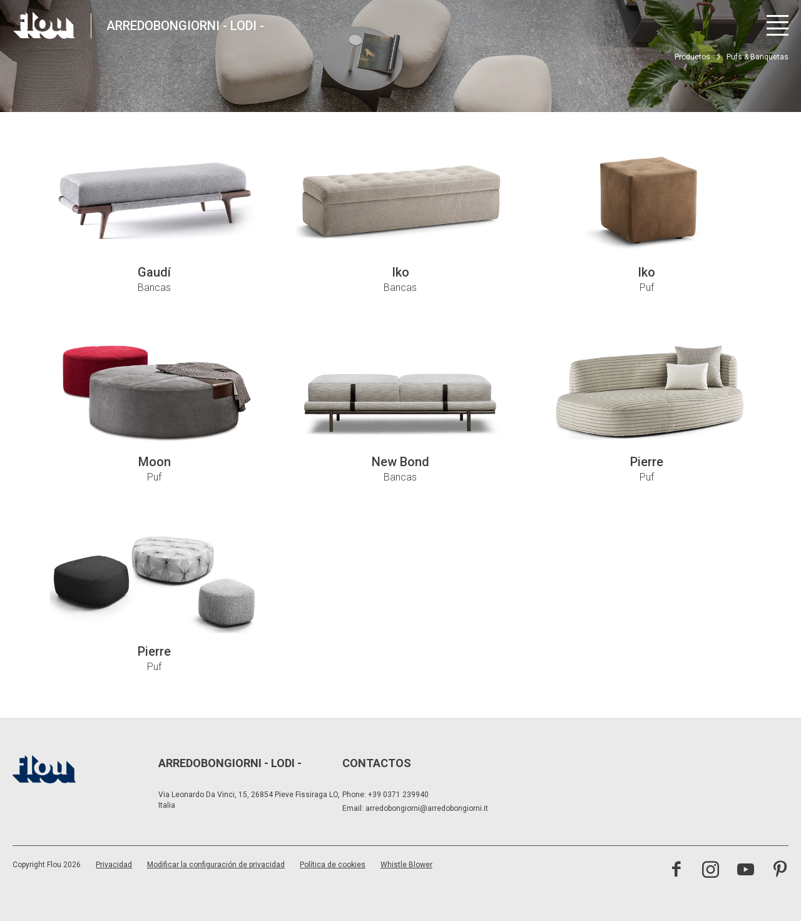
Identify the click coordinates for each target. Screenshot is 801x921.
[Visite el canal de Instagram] (711, 871)
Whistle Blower (406, 864)
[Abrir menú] (777, 25)
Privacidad (114, 864)
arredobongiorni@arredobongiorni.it (426, 808)
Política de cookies (332, 864)
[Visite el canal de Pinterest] (780, 871)
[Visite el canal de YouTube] (746, 871)
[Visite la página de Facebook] (676, 871)
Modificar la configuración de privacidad (216, 864)
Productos (692, 57)
